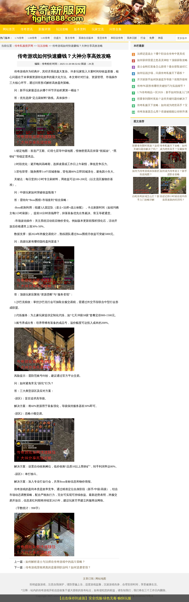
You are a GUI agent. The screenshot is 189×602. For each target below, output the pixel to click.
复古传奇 (70, 37)
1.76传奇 (19, 37)
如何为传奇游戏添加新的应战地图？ (145, 171)
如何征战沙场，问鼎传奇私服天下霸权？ (161, 73)
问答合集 (115, 29)
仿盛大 (57, 37)
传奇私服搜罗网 (24, 45)
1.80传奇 (32, 37)
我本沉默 (132, 37)
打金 (143, 37)
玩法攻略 (62, 29)
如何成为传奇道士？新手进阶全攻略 (173, 171)
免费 (151, 37)
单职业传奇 (117, 37)
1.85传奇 (45, 37)
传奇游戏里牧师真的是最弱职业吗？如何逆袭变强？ (58, 567)
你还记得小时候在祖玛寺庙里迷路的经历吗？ (173, 196)
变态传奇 (102, 37)
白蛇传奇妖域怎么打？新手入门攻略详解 (145, 196)
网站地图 (100, 578)
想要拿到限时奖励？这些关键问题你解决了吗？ (145, 145)
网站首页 (9, 29)
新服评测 (44, 29)
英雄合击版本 (86, 37)
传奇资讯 (27, 29)
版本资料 (80, 29)
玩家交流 (98, 29)
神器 (160, 37)
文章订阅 (88, 578)
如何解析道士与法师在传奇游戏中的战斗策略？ (55, 561)
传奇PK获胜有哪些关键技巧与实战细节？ (161, 85)
